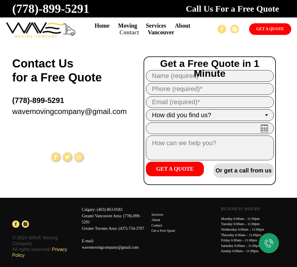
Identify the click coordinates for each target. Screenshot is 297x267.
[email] (210, 102)
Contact (129, 32)
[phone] (210, 89)
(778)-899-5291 (50, 8)
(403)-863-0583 (110, 209)
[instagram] (234, 29)
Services (157, 215)
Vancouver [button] (161, 32)
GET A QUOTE (175, 169)
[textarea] (210, 148)
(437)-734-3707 (131, 228)
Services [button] (156, 25)
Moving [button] (127, 25)
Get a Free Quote (163, 231)
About (182, 25)
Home (102, 25)
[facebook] (222, 29)
